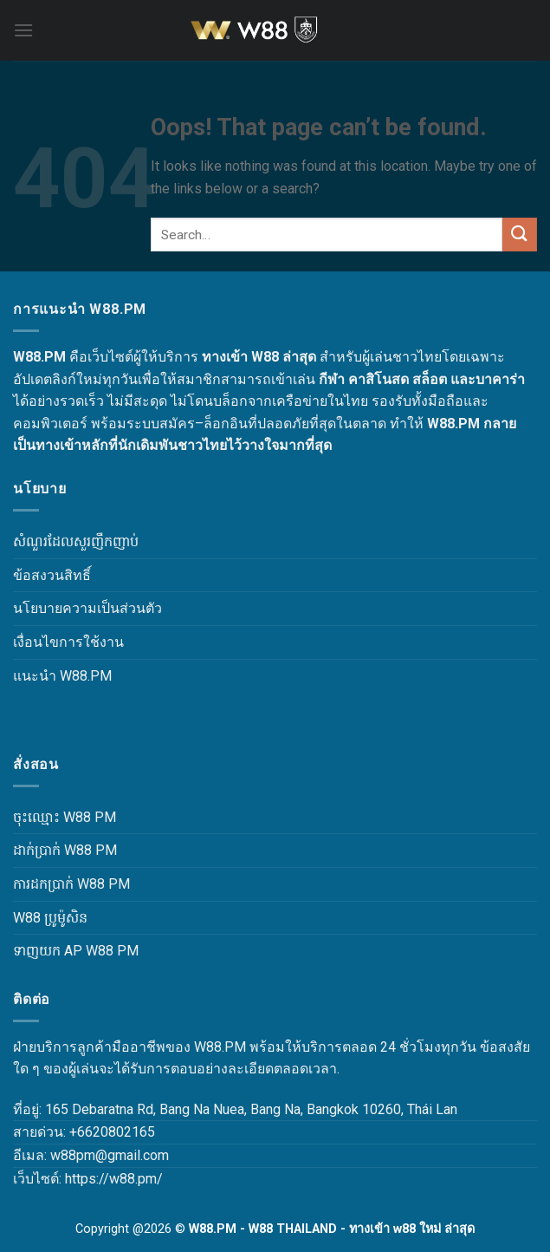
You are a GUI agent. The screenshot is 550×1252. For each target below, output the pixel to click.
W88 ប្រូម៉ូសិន (50, 918)
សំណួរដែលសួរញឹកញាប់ (76, 541)
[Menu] (23, 30)
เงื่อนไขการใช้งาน (68, 642)
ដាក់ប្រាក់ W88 (52, 850)
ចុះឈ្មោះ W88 (52, 817)
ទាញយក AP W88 (63, 950)
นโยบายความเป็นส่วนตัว (87, 608)
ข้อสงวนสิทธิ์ (52, 575)
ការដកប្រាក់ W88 (59, 884)
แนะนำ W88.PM (62, 676)
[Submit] (519, 234)
